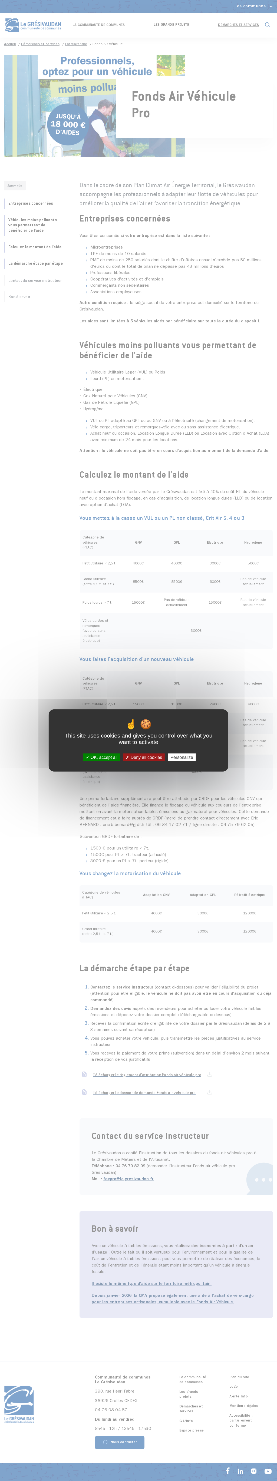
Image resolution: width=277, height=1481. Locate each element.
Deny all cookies (144, 757)
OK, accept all (101, 757)
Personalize (181, 757)
